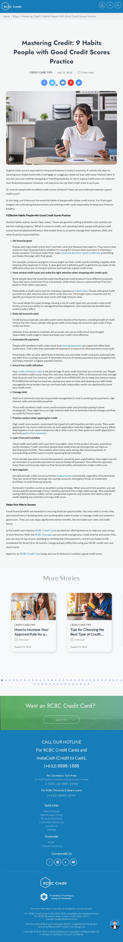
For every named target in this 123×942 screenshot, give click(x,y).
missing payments (72, 345)
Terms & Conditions (51, 818)
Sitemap (51, 829)
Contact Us (51, 825)
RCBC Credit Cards (46, 530)
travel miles (81, 290)
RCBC (51, 842)
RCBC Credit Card (30, 553)
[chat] (115, 924)
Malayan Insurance (51, 845)
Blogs (16, 16)
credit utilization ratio (30, 371)
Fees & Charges (51, 811)
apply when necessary (34, 433)
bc (53, 82)
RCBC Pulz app (43, 534)
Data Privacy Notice (51, 814)
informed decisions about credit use (80, 252)
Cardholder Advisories (51, 822)
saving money (64, 475)
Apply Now (61, 719)
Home (6, 16)
